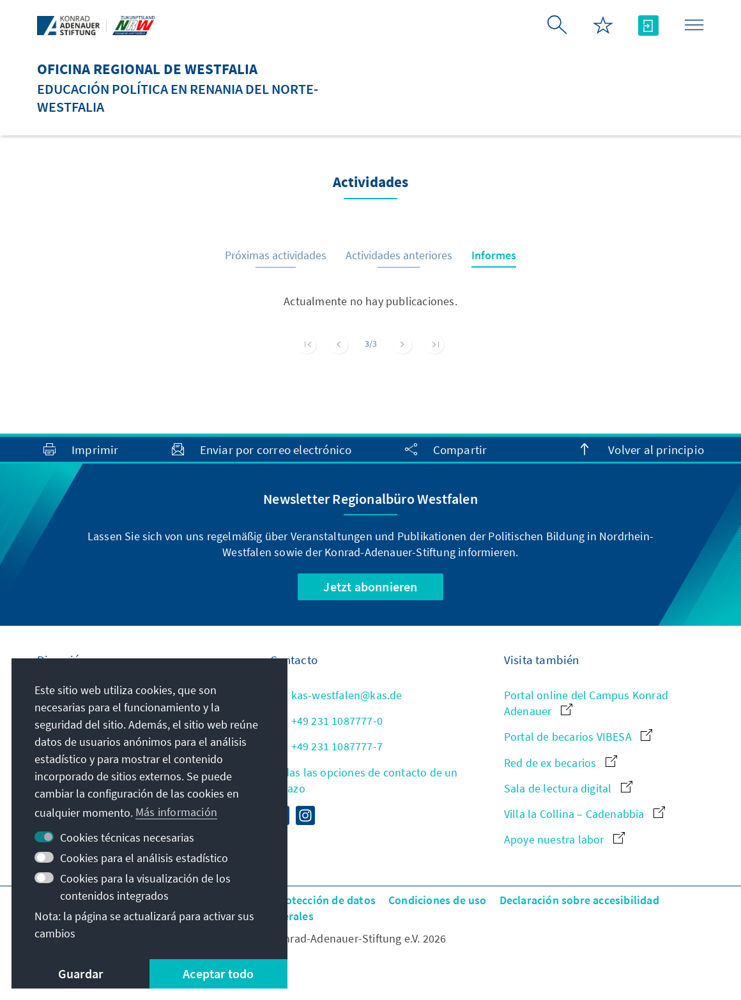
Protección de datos (325, 900)
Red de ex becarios (560, 762)
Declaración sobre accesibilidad (579, 900)
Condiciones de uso (437, 900)
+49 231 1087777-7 (326, 746)
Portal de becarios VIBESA (578, 736)
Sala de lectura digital (568, 788)
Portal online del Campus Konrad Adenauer (586, 703)
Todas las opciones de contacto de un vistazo (363, 780)
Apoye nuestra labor (564, 839)
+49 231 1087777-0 (326, 720)
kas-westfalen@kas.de (336, 695)
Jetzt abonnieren (370, 587)
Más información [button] (176, 812)
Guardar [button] (80, 973)
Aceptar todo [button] (218, 973)
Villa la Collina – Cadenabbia (584, 814)
